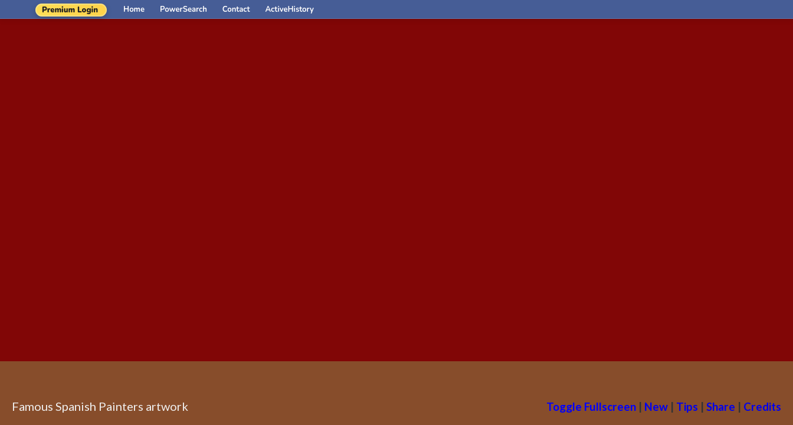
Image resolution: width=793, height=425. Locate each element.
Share (720, 406)
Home (134, 9)
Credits (762, 406)
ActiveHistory (290, 9)
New (656, 406)
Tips (687, 406)
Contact (236, 9)
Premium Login (70, 10)
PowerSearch (183, 9)
